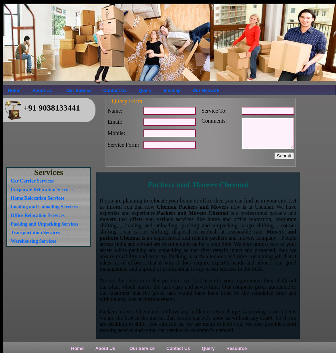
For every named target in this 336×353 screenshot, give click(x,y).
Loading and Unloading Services (44, 206)
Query (145, 90)
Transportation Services (35, 232)
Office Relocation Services (38, 215)
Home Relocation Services (38, 198)
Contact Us (115, 90)
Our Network (205, 90)
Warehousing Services (33, 241)
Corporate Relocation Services (42, 189)
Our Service (77, 90)
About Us (42, 90)
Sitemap (172, 90)
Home (14, 90)
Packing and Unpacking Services (44, 224)
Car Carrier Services (32, 181)
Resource (236, 348)
